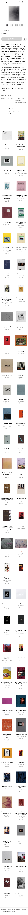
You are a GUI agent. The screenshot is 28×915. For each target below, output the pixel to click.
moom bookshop (4, 2)
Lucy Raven (4, 33)
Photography (11, 98)
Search (19, 2)
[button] (26, 25)
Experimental (23, 102)
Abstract (17, 102)
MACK (9, 95)
